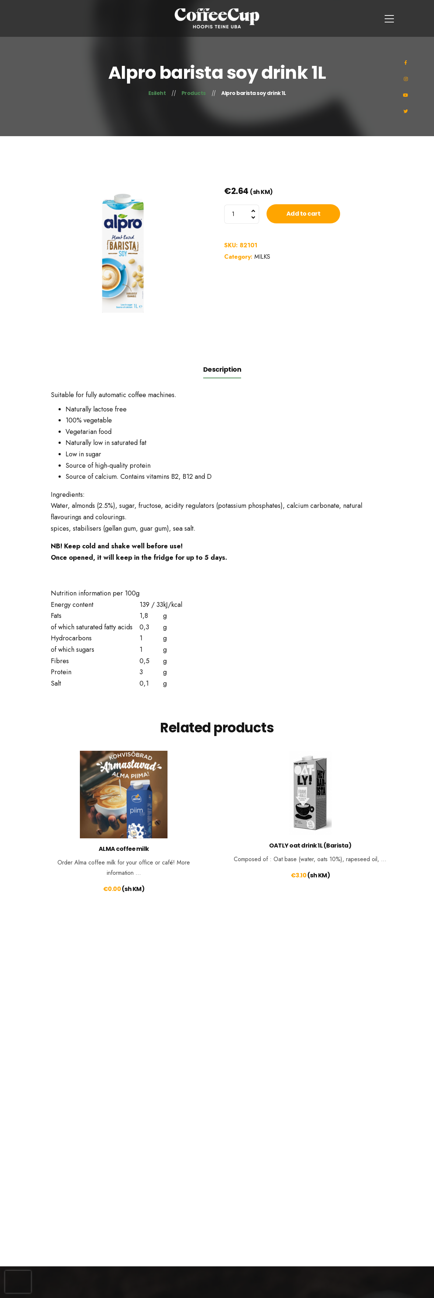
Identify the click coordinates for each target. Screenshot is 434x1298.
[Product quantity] (241, 214)
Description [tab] (222, 369)
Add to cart (303, 213)
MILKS (262, 256)
